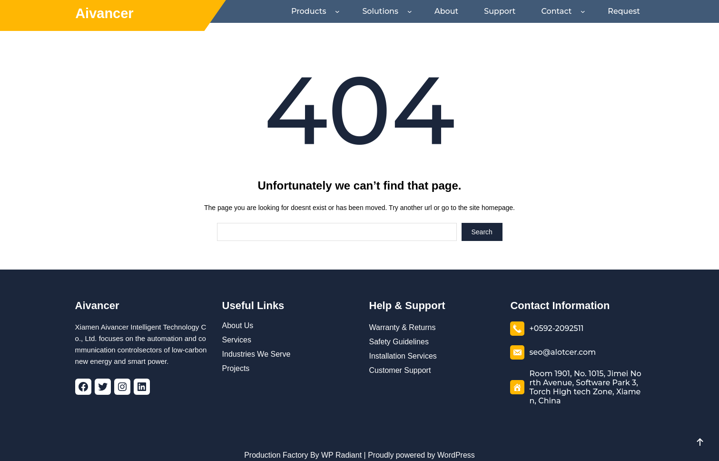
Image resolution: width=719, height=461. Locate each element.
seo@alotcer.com (558, 345)
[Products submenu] (360, 11)
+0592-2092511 (556, 322)
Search (481, 225)
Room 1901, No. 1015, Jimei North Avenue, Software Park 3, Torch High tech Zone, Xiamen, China (585, 375)
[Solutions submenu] (428, 11)
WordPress (456, 448)
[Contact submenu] (588, 11)
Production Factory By (281, 448)
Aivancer (104, 13)
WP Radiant (340, 448)
